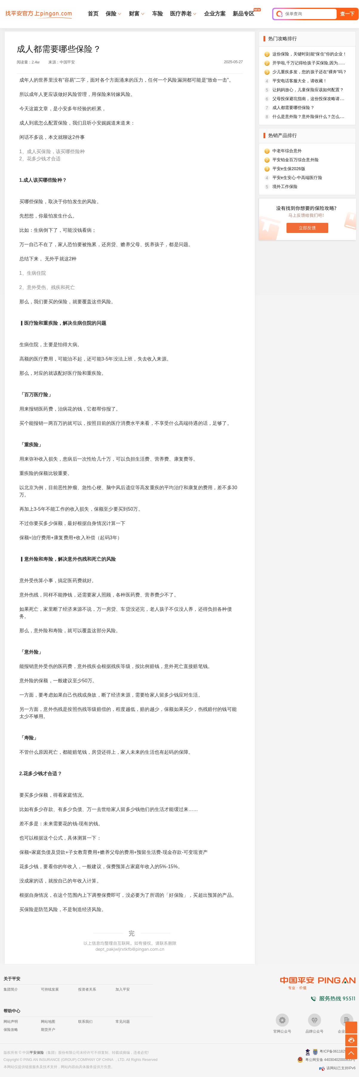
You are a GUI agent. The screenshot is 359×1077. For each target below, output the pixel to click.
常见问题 (122, 1022)
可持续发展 (50, 989)
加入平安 (122, 989)
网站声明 (11, 1022)
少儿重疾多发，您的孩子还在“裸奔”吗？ (309, 71)
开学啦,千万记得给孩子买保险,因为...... (308, 62)
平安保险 (37, 1052)
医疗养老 (181, 14)
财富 (134, 14)
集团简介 (11, 989)
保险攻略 (11, 1030)
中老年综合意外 (287, 150)
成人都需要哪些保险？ (293, 107)
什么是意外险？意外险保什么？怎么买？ (310, 116)
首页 (93, 14)
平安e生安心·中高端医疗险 (297, 177)
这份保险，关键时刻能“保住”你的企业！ (309, 54)
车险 (157, 14)
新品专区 (243, 13)
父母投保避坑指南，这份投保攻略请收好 (310, 98)
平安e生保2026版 (288, 168)
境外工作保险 (285, 186)
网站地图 (48, 1022)
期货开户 (48, 1030)
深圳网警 (308, 1052)
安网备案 (315, 1052)
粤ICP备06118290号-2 (337, 1051)
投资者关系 (87, 989)
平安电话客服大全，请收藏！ (299, 80)
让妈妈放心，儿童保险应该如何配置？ (308, 89)
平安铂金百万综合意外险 (295, 159)
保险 (111, 14)
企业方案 (215, 14)
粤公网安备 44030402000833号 (330, 1060)
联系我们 (85, 1022)
